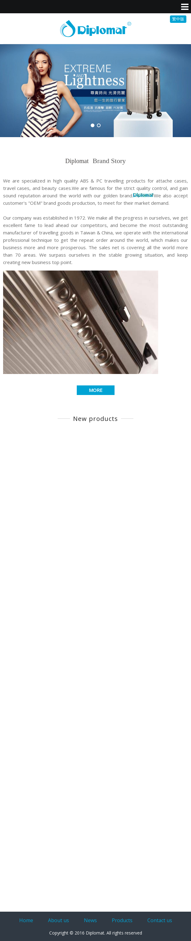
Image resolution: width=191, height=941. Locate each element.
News (90, 920)
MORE (95, 390)
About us (58, 920)
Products (122, 920)
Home (26, 920)
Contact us (159, 920)
